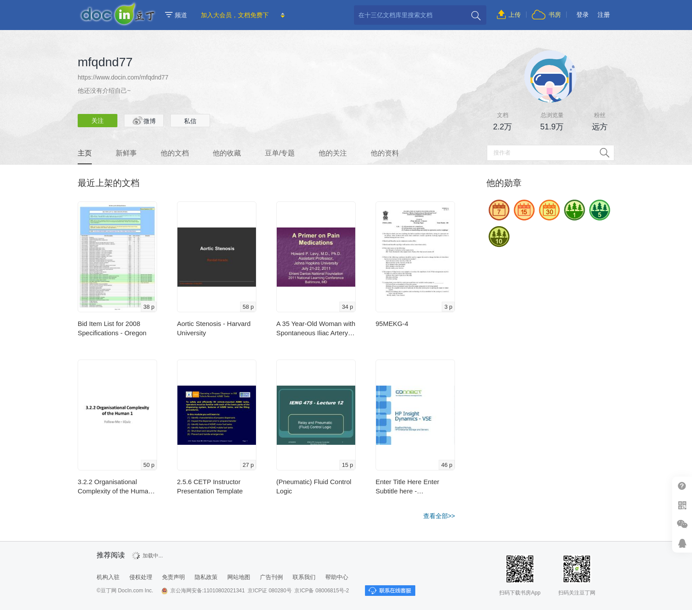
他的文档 (175, 153)
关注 (97, 120)
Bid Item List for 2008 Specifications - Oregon (112, 328)
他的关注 (333, 153)
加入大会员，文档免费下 (235, 15)
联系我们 (304, 577)
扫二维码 (682, 505)
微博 (144, 120)
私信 (190, 121)
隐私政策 (206, 577)
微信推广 (682, 524)
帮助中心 (682, 486)
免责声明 (173, 577)
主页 (85, 153)
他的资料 (385, 153)
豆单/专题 (280, 153)
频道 (176, 15)
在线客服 (682, 543)
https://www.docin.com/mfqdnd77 (123, 77)
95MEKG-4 (392, 323)
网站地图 (238, 577)
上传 (514, 14)
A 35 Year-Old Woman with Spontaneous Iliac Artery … (315, 328)
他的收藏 (227, 153)
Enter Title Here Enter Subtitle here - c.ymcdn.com (407, 487)
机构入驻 (108, 577)
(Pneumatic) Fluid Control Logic (313, 486)
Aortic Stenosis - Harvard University (214, 328)
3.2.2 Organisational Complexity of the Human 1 (115, 487)
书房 (555, 14)
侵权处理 (140, 577)
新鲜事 (126, 153)
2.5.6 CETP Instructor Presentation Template (210, 486)
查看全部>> (439, 515)
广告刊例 (271, 577)
